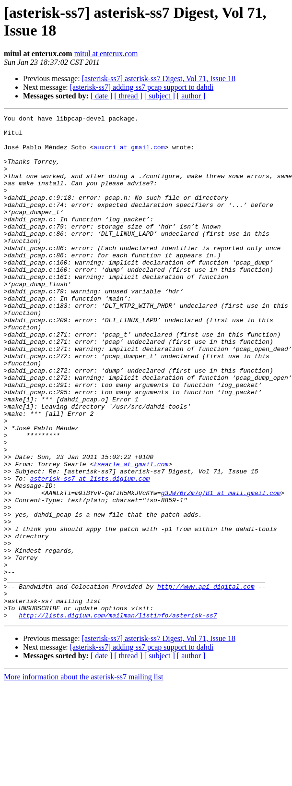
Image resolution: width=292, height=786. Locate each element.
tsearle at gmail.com (130, 534)
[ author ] (191, 96)
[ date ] (101, 96)
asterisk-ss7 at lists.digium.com (90, 551)
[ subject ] (159, 96)
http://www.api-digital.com (206, 681)
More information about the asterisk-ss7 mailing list (83, 778)
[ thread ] (128, 96)
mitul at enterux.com (106, 53)
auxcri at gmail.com (128, 154)
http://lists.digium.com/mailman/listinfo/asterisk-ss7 (118, 716)
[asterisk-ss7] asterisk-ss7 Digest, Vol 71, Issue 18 (158, 78)
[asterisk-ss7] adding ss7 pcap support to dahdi (142, 87)
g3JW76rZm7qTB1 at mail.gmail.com (221, 569)
